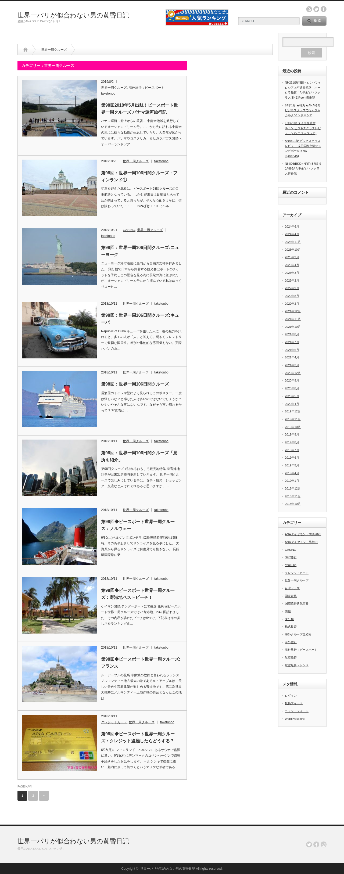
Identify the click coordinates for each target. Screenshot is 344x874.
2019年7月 (292, 450)
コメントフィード (297, 711)
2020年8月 (292, 388)
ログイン (291, 695)
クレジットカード (114, 722)
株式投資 (291, 626)
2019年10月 (293, 427)
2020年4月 (292, 403)
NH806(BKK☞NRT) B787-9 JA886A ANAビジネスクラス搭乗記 (303, 168)
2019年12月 (293, 411)
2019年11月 (293, 419)
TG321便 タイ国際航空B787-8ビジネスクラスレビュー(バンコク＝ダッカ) (303, 128)
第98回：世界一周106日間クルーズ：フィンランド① (139, 176)
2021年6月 (292, 349)
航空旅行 (291, 657)
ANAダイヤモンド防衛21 (301, 542)
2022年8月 (292, 295)
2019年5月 (292, 465)
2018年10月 (293, 503)
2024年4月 (292, 234)
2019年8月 (292, 442)
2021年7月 (292, 342)
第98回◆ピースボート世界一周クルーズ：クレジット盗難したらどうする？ (138, 737)
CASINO (129, 230)
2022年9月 (292, 288)
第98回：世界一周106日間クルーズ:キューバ (140, 319)
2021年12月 (293, 311)
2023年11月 (293, 241)
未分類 (289, 619)
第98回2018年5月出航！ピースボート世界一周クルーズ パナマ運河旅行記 (139, 108)
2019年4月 (292, 473)
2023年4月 (292, 265)
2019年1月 (292, 480)
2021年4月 (292, 357)
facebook (324, 9)
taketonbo (108, 93)
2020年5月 (292, 396)
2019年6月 (292, 457)
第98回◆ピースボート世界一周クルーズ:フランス (140, 662)
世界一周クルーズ (114, 87)
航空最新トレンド (297, 665)
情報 (288, 611)
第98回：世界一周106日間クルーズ (135, 384)
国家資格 (291, 596)
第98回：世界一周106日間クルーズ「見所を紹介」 (139, 456)
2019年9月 (292, 434)
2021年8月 (292, 334)
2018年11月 (293, 496)
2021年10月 (293, 326)
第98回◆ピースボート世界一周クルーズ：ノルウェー (138, 525)
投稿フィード (294, 703)
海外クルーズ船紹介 (298, 634)
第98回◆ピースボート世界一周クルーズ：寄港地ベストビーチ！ (138, 594)
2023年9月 (292, 257)
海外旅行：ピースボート (146, 87)
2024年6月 (292, 226)
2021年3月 (292, 365)
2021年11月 (293, 319)
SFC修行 (291, 557)
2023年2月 (292, 280)
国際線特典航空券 (297, 603)
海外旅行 (291, 642)
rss (309, 9)
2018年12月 (293, 488)
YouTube (290, 565)
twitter (316, 9)
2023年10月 (293, 249)
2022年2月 (292, 303)
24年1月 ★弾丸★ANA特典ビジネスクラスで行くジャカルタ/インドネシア (302, 110)
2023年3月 (292, 272)
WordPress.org (294, 718)
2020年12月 (293, 373)
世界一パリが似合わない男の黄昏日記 (73, 15)
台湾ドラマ (292, 588)
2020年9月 (292, 380)
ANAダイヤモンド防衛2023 (303, 534)
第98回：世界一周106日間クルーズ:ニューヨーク (140, 251)
